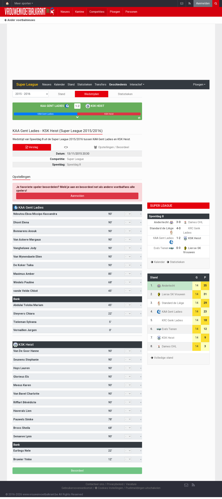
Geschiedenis (118, 84)
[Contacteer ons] (186, 485)
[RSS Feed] (193, 485)
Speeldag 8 (74, 164)
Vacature (131, 484)
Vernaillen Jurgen (25, 330)
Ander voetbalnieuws (19, 20)
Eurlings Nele (22, 450)
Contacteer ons (95, 484)
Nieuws (65, 11)
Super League (75, 159)
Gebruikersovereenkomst (77, 488)
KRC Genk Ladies (170, 320)
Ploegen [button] (198, 84)
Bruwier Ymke (22, 459)
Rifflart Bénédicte (24, 402)
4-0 (178, 228)
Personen (131, 11)
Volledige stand (163, 357)
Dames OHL (193, 222)
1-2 (77, 106)
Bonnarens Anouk (25, 231)
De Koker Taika (23, 265)
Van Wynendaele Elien (27, 256)
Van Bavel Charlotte (26, 393)
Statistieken (84, 84)
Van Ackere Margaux (27, 239)
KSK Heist (95, 106)
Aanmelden (203, 3)
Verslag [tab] (31, 147)
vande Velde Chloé (25, 290)
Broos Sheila (21, 428)
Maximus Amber (24, 273)
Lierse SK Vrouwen (171, 294)
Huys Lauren (21, 368)
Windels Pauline (23, 282)
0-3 (178, 248)
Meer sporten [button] (22, 3)
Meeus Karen (22, 385)
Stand (71, 84)
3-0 (178, 222)
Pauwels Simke (23, 419)
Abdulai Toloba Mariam (28, 305)
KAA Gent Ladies (54, 106)
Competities (96, 11)
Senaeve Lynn (22, 436)
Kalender (59, 84)
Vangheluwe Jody (24, 248)
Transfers (100, 84)
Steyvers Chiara (24, 313)
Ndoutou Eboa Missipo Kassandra (35, 214)
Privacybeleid (115, 484)
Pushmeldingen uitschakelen (143, 488)
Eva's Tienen (164, 248)
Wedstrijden (91, 94)
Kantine (79, 11)
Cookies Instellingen (109, 488)
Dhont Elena (21, 222)
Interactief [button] (136, 84)
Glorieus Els (21, 376)
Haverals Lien (22, 411)
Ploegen (115, 11)
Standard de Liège (170, 303)
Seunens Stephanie (26, 359)
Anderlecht (164, 222)
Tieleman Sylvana (24, 322)
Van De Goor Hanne (26, 351)
